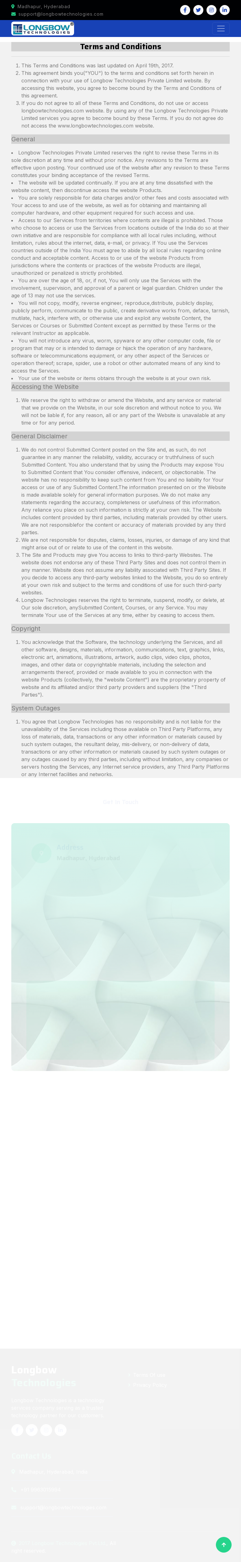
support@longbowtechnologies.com (57, 14)
